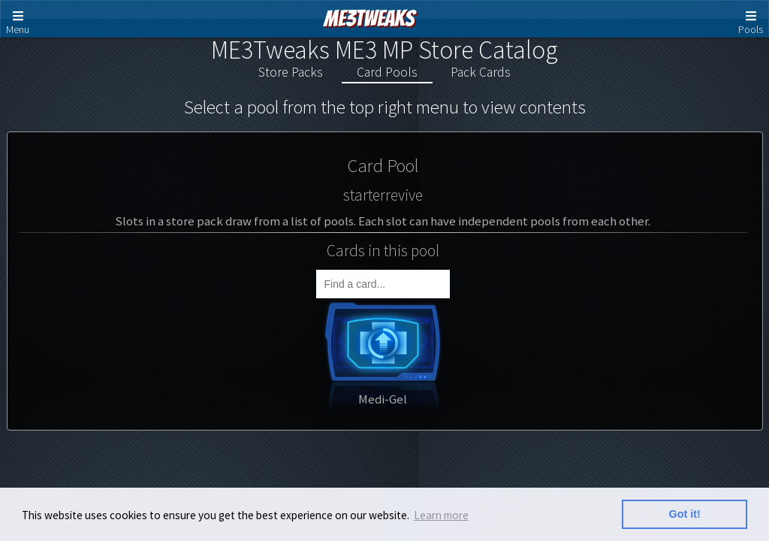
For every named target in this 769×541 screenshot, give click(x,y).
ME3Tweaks (369, 18)
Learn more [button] (441, 515)
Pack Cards (481, 72)
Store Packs (290, 72)
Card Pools (387, 72)
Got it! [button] (685, 514)
